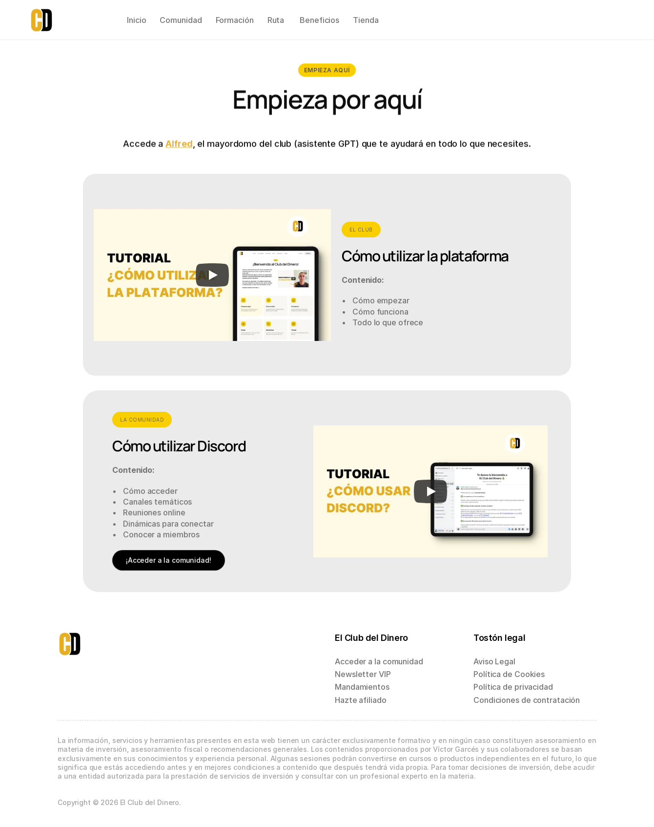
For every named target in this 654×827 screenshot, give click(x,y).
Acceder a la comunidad (379, 661)
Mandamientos (362, 687)
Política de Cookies (509, 674)
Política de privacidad (513, 687)
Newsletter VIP (363, 674)
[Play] (212, 275)
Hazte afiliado (361, 700)
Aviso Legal (494, 661)
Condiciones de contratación (526, 700)
